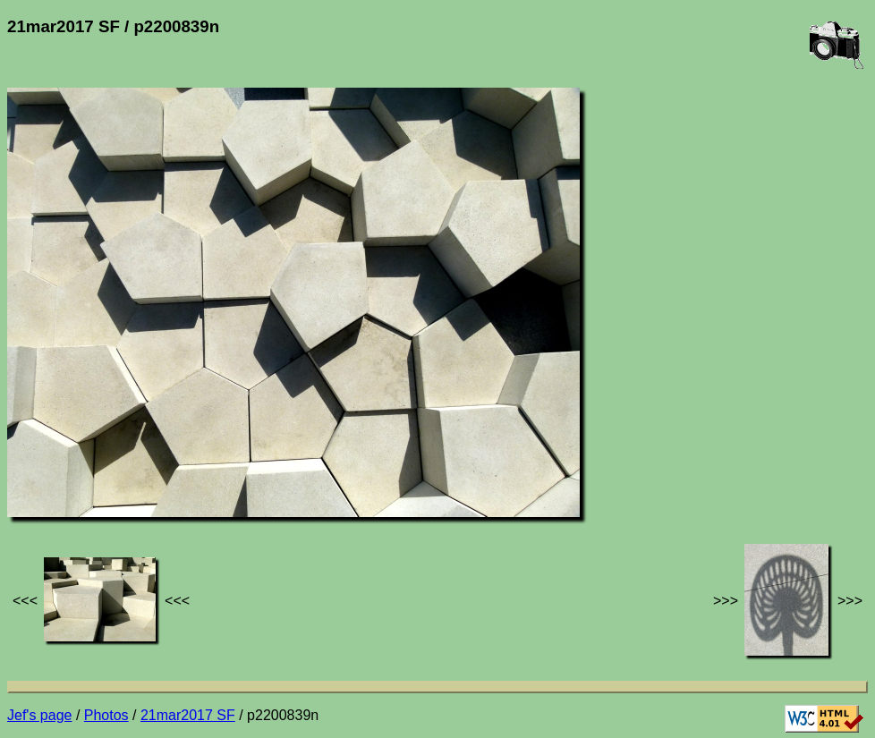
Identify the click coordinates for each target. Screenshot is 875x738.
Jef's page (39, 715)
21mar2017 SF (187, 715)
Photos (106, 715)
